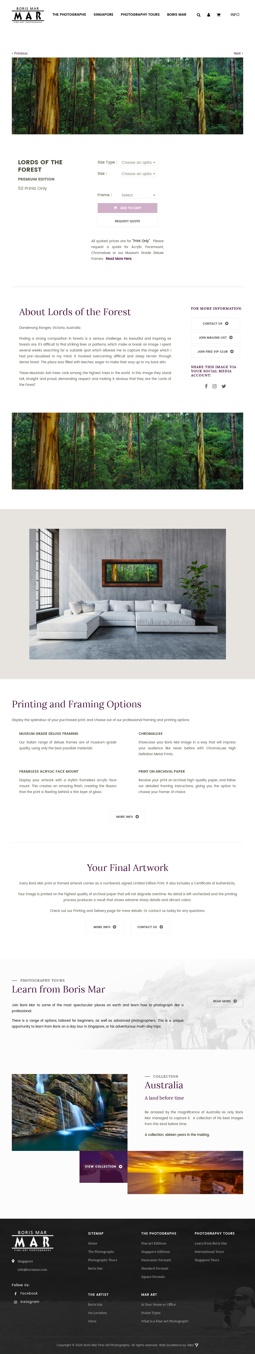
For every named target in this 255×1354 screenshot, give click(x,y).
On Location (97, 1313)
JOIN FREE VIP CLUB (212, 351)
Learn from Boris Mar (211, 1243)
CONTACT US (213, 323)
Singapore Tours (207, 1260)
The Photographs (101, 1252)
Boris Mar (95, 1268)
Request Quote (127, 221)
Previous (21, 53)
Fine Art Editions (153, 1243)
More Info (124, 817)
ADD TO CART (127, 208)
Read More (222, 1001)
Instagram (25, 1302)
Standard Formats (154, 1268)
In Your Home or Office (158, 1304)
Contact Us (147, 927)
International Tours (209, 1252)
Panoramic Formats (156, 1260)
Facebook (25, 1293)
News (92, 1321)
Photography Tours (102, 1260)
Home (92, 1243)
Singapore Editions (155, 1252)
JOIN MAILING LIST (213, 337)
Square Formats (153, 1277)
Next (237, 53)
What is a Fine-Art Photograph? (165, 1321)
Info (235, 15)
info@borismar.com (32, 1269)
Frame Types (150, 1313)
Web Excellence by (178, 1345)
